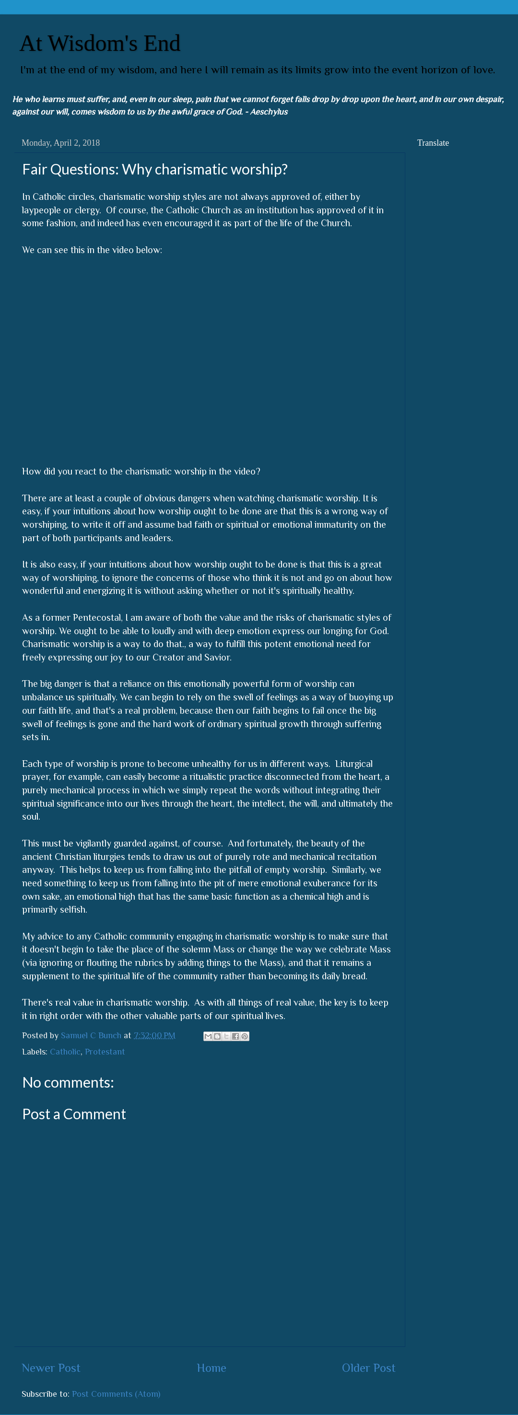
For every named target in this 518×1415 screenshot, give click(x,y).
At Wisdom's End (100, 43)
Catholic (65, 1051)
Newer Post (51, 1368)
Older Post (369, 1368)
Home (211, 1368)
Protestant (105, 1051)
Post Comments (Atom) (116, 1394)
